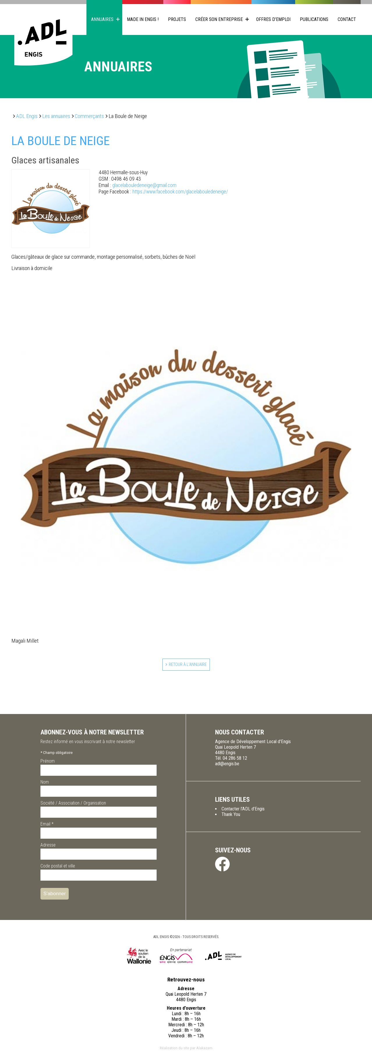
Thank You (231, 816)
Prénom (47, 762)
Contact (347, 19)
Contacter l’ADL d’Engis (243, 810)
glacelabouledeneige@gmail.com (137, 185)
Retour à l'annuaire (188, 665)
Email (47, 825)
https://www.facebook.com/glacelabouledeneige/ (163, 192)
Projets (177, 19)
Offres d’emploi (273, 19)
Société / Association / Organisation (73, 804)
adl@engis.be (227, 765)
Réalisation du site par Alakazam (186, 1049)
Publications (314, 19)
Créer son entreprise (219, 19)
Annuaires (102, 19)
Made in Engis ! (143, 19)
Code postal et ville (57, 867)
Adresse (48, 846)
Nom (44, 783)
